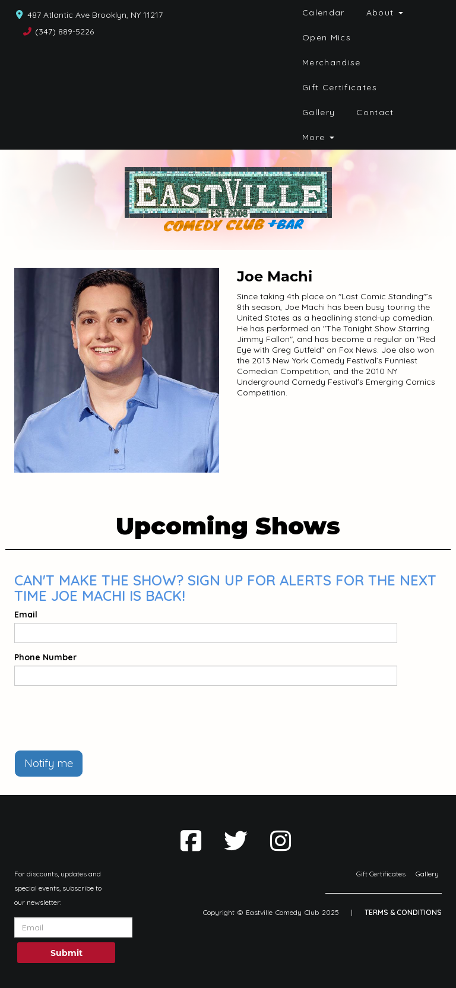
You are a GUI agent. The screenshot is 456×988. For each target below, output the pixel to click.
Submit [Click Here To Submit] (66, 953)
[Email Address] (73, 927)
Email (25, 614)
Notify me (48, 763)
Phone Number (45, 657)
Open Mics (326, 37)
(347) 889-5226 (64, 31)
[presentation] (104, 718)
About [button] (384, 12)
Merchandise (331, 62)
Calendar (323, 12)
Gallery (318, 112)
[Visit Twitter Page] (236, 841)
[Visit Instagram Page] (280, 841)
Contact (375, 112)
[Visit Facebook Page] (190, 841)
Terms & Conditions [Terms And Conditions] (403, 912)
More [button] (318, 137)
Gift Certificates (339, 87)
